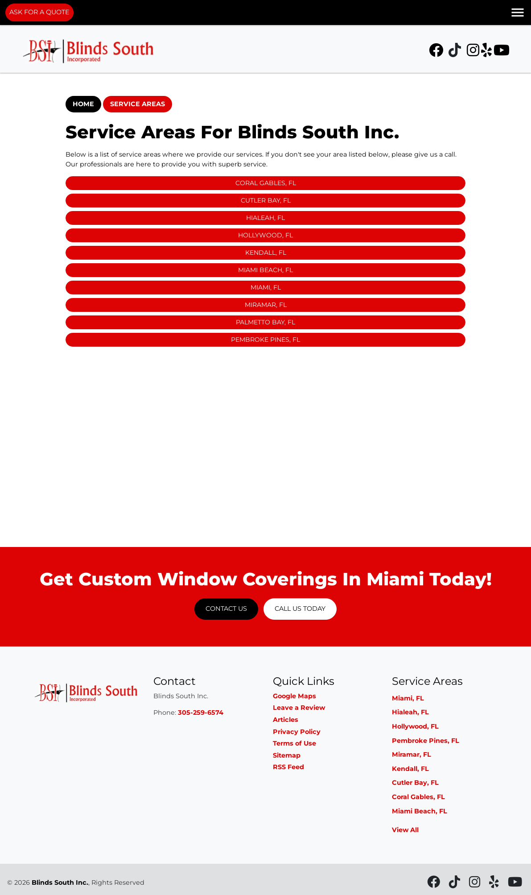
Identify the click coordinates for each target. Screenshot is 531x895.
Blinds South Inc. (60, 882)
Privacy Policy (297, 732)
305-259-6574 (200, 713)
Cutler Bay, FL (266, 200)
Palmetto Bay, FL (265, 322)
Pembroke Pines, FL (265, 340)
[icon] (437, 53)
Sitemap (286, 755)
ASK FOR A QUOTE (39, 12)
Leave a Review (299, 708)
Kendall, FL (265, 253)
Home (83, 104)
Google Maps (294, 696)
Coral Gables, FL (265, 183)
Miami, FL (266, 287)
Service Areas (137, 104)
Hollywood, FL (265, 235)
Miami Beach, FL (265, 270)
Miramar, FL (266, 305)
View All (405, 830)
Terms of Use (294, 743)
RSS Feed (288, 767)
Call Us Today (300, 609)
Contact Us (226, 609)
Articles (285, 720)
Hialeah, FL (265, 218)
